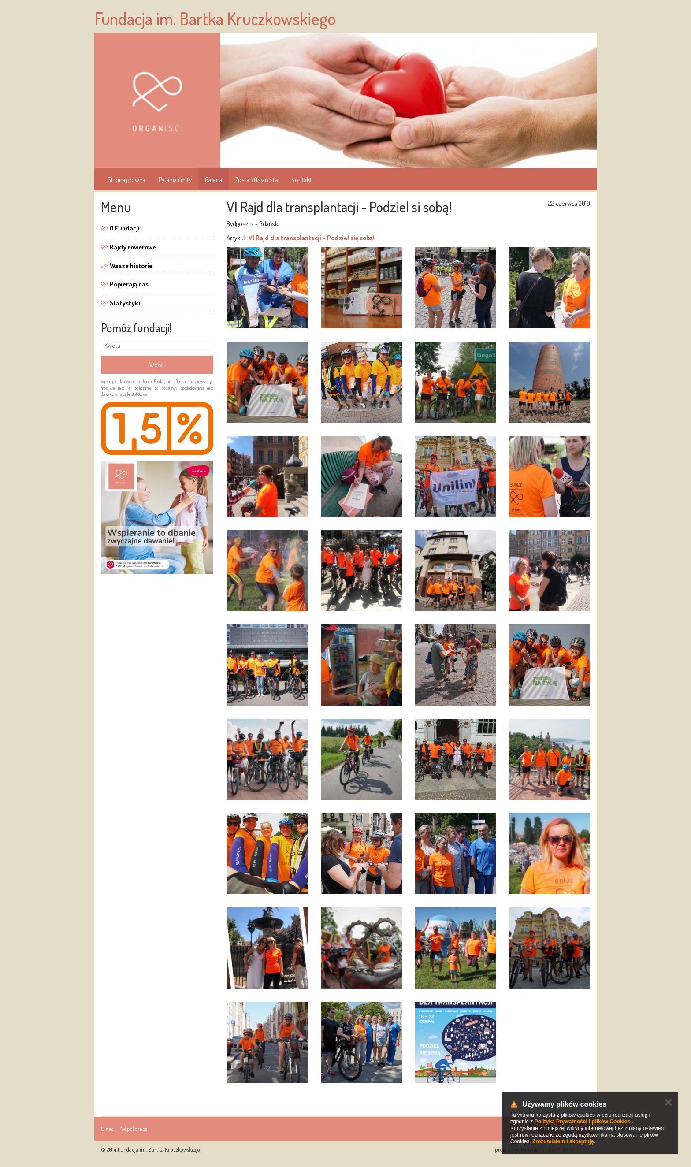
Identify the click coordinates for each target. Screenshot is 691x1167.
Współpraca (134, 1128)
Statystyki (125, 303)
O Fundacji (125, 228)
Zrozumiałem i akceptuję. (563, 1141)
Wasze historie (131, 265)
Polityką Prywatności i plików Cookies (582, 1122)
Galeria (213, 179)
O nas (107, 1128)
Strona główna (126, 179)
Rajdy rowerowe (133, 247)
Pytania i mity (175, 179)
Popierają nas (129, 284)
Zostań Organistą (256, 179)
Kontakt (301, 179)
